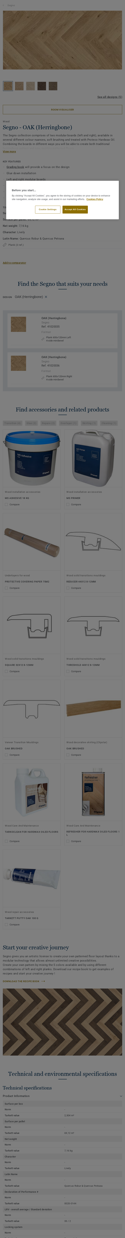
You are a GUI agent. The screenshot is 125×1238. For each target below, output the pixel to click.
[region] (62, 200)
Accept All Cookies (75, 209)
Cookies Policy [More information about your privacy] (95, 199)
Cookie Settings (48, 209)
